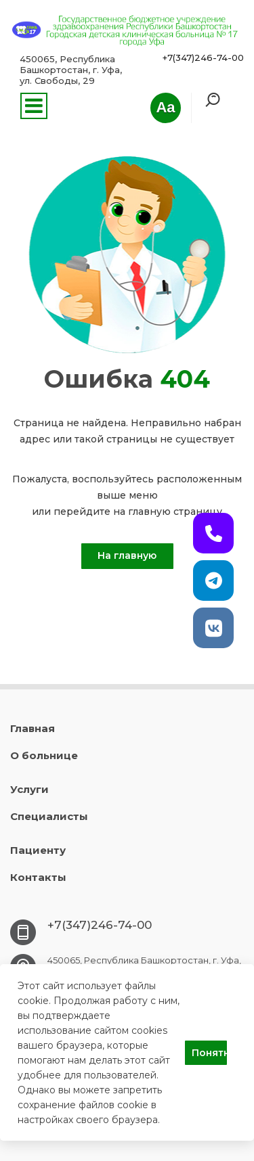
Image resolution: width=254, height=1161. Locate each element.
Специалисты (49, 816)
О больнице (44, 755)
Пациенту (38, 850)
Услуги (29, 789)
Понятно (209, 1053)
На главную (127, 555)
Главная (32, 728)
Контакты (38, 877)
